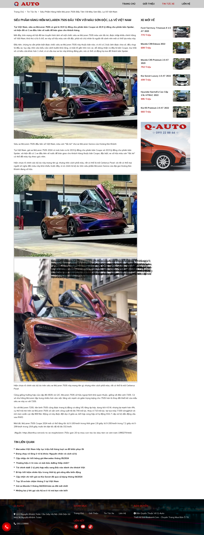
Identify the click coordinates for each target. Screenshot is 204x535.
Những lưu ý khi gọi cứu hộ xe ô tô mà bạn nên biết (42, 490)
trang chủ (128, 3)
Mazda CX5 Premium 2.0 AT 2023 (155, 61)
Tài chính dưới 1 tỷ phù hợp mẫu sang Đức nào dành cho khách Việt (50, 467)
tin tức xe (168, 3)
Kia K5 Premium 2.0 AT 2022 (155, 108)
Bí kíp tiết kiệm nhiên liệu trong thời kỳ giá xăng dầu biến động (48, 472)
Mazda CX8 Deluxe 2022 (153, 44)
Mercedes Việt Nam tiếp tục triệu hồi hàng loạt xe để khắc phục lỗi (50, 449)
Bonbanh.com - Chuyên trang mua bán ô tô (167, 517)
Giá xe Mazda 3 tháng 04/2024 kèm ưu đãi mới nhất (42, 486)
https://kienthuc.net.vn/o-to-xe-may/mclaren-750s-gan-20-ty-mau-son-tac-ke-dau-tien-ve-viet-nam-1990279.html (76, 432)
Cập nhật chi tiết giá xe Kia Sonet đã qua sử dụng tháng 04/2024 (49, 476)
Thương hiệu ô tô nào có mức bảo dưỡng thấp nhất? (42, 463)
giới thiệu (149, 3)
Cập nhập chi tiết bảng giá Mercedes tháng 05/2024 (42, 458)
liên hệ (186, 3)
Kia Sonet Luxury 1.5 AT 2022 (156, 76)
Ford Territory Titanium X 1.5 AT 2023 (156, 29)
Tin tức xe (109, 513)
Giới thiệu (93, 513)
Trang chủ (79, 513)
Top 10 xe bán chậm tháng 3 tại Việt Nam (37, 481)
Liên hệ (122, 513)
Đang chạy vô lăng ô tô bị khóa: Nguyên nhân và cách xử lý (46, 453)
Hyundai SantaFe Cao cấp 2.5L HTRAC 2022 (154, 93)
